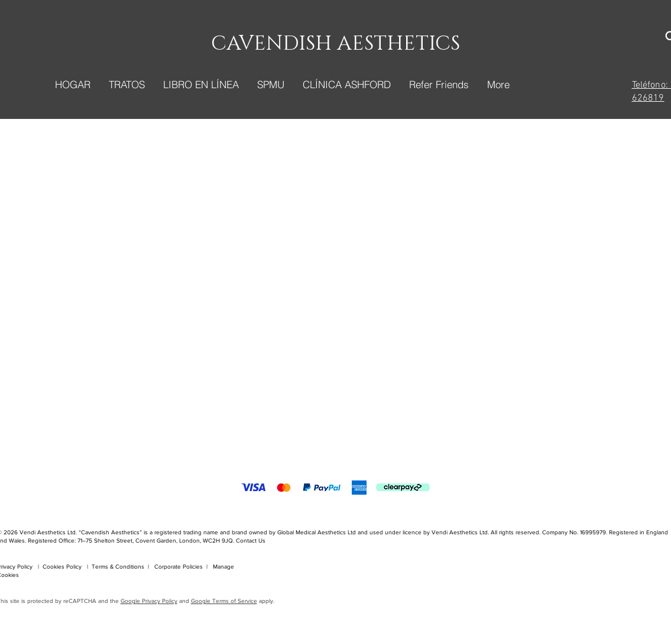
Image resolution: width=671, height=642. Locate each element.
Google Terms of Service (224, 601)
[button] (126, 84)
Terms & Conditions (118, 566)
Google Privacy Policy (149, 601)
